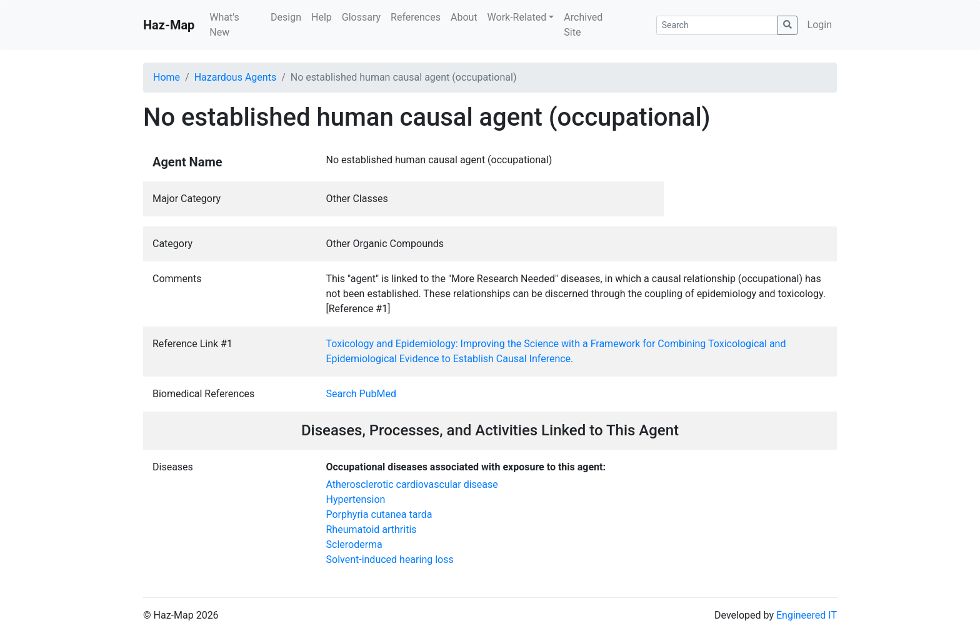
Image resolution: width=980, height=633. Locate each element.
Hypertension (356, 499)
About (464, 17)
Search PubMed (361, 394)
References (416, 17)
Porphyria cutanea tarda (379, 514)
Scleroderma (354, 544)
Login (820, 25)
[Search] (717, 25)
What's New (224, 24)
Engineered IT (806, 615)
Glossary (361, 17)
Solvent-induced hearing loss (390, 559)
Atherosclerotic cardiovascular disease (412, 484)
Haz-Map (168, 25)
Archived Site (583, 24)
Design (286, 17)
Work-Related (517, 17)
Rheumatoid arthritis (371, 529)
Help (321, 17)
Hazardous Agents (235, 77)
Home (166, 77)
